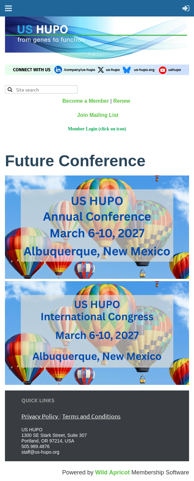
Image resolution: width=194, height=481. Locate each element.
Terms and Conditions (91, 416)
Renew (121, 101)
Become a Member (85, 101)
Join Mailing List (97, 115)
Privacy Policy (40, 416)
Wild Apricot (112, 472)
